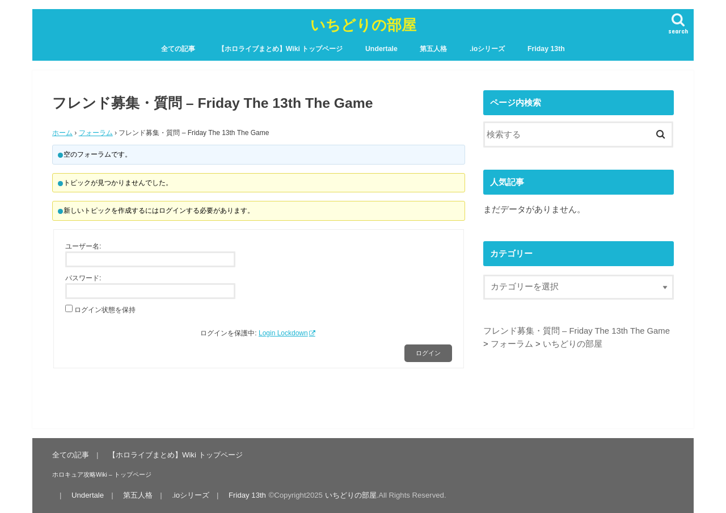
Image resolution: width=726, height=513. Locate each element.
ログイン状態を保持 (105, 310)
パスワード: (83, 278)
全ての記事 (178, 49)
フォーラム (96, 133)
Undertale (381, 49)
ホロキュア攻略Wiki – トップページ (101, 474)
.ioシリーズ (487, 49)
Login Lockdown (283, 333)
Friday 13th (546, 49)
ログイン (428, 353)
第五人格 (433, 49)
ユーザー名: (83, 246)
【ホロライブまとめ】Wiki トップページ (280, 49)
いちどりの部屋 (363, 24)
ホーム (62, 133)
